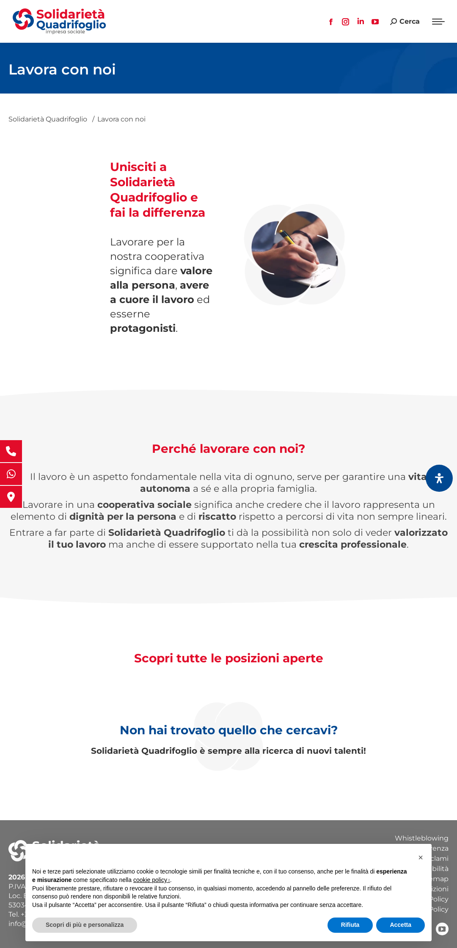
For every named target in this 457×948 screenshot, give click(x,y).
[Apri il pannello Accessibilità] (439, 478)
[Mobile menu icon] (438, 22)
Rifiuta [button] (350, 924)
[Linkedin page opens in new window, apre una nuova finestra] (360, 21)
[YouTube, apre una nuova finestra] (442, 929)
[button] (420, 857)
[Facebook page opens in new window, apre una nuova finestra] (331, 21)
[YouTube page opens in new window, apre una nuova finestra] (375, 21)
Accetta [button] (400, 924)
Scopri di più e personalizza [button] (85, 924)
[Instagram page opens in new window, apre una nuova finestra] (345, 21)
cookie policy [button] (151, 879)
